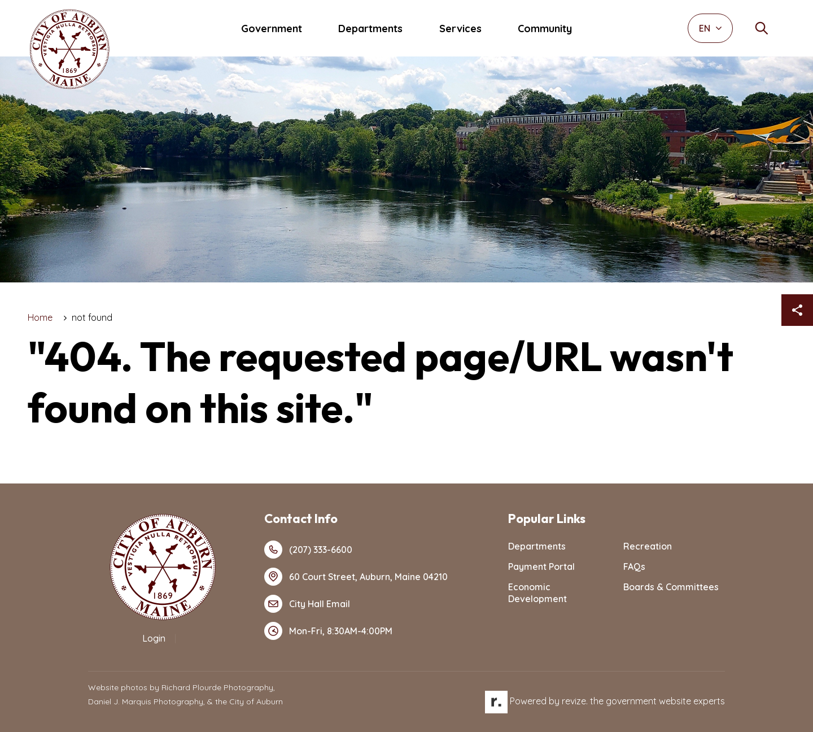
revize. (575, 701)
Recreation (647, 546)
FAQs (634, 566)
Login (153, 638)
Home (40, 317)
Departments (370, 28)
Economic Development (537, 592)
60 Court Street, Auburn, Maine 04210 (356, 577)
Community (545, 28)
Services (460, 28)
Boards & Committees (671, 586)
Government (271, 28)
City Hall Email (307, 604)
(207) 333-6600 (308, 550)
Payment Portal (541, 566)
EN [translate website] (710, 28)
